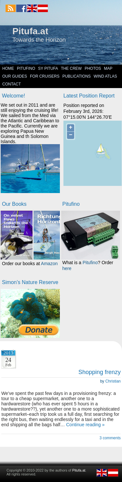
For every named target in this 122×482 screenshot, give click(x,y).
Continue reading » (85, 424)
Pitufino (26, 68)
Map (108, 68)
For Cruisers (45, 76)
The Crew (71, 68)
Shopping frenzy (99, 372)
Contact (11, 84)
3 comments (110, 438)
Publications (76, 76)
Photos (93, 68)
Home (8, 68)
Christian (113, 381)
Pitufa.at (30, 31)
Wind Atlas (105, 76)
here (67, 268)
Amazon (49, 263)
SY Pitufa (48, 68)
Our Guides (14, 76)
